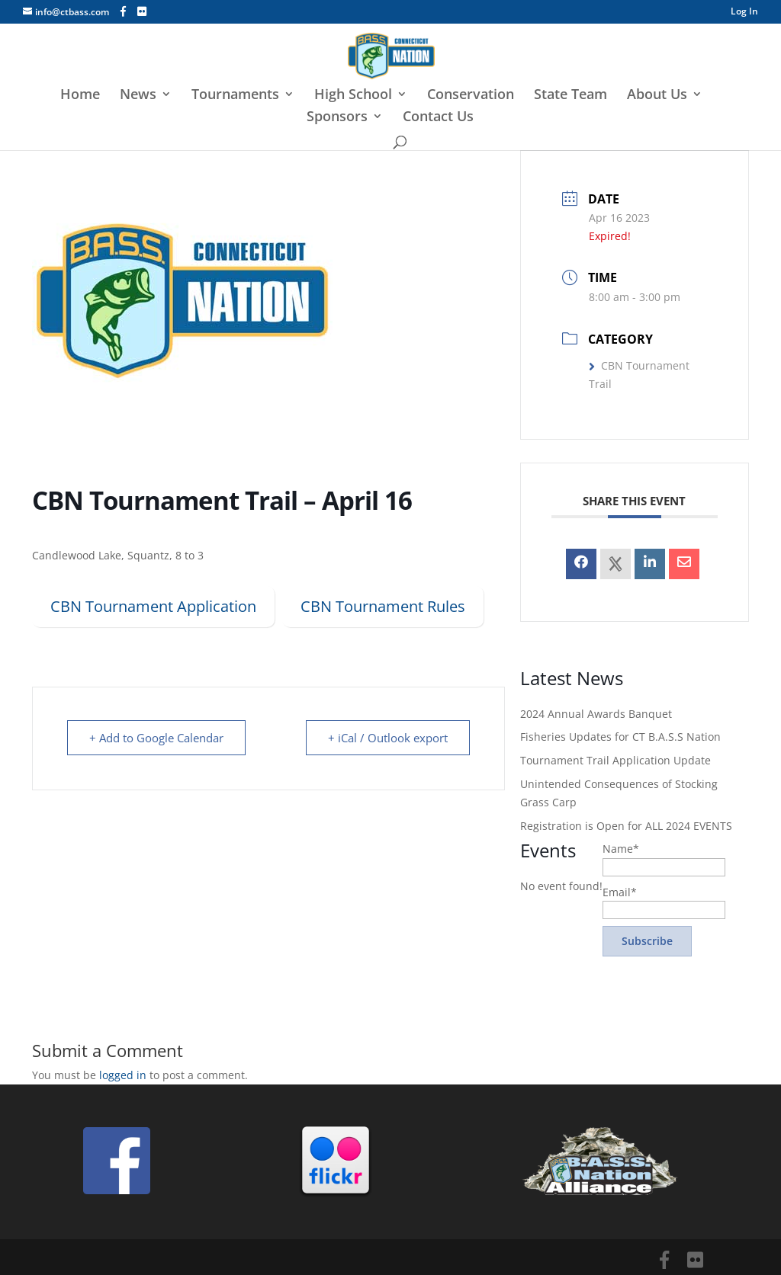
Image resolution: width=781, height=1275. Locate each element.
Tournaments (235, 95)
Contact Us (438, 118)
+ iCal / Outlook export (388, 737)
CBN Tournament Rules (383, 606)
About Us (657, 95)
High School (353, 95)
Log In (744, 12)
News (138, 95)
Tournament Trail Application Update (615, 760)
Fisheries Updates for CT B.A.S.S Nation (620, 736)
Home (80, 95)
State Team (570, 95)
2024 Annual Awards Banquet (596, 713)
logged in (122, 1075)
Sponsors (337, 118)
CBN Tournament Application (153, 606)
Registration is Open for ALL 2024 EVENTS (626, 825)
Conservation (470, 95)
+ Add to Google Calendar (156, 737)
